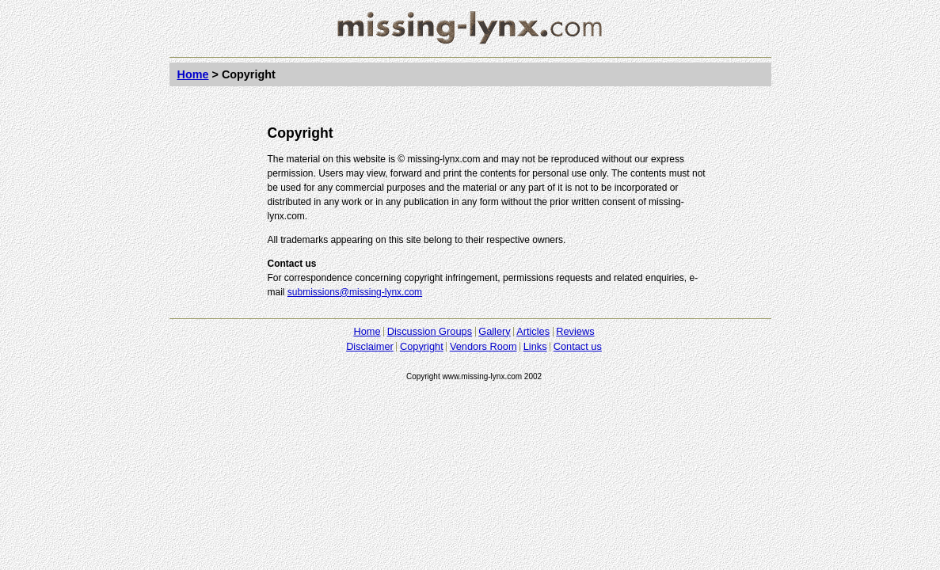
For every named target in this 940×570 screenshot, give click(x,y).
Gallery (494, 331)
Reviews (575, 331)
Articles (533, 331)
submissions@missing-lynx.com (354, 292)
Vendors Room (483, 346)
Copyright (421, 346)
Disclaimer (370, 346)
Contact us (578, 346)
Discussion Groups (429, 331)
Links (535, 346)
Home (193, 74)
